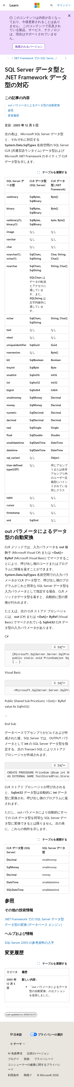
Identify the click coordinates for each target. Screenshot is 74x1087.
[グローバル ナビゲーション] (4, 5)
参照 (10, 110)
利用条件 (13, 1075)
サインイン (64, 5)
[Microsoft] (37, 5)
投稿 (26, 1059)
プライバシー (42, 1059)
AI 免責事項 (15, 1053)
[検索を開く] (51, 5)
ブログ (12, 1059)
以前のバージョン (38, 1053)
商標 (26, 1075)
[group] (37, 658)
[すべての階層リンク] (8, 58)
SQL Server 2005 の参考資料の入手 (29, 942)
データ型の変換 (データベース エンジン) (33, 924)
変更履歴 (13, 115)
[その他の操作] (65, 58)
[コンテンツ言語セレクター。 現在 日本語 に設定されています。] (16, 1034)
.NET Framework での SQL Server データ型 (34, 58)
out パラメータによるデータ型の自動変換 (34, 105)
